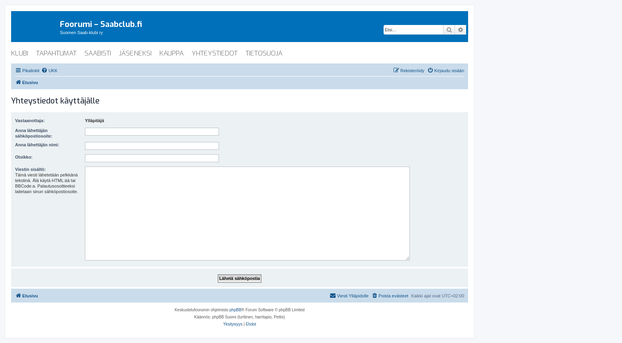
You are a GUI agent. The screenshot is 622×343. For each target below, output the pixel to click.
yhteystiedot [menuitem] (215, 53)
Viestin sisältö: (30, 169)
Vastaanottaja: (30, 120)
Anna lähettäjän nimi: (37, 144)
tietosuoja (264, 53)
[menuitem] (49, 70)
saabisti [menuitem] (97, 53)
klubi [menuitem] (19, 53)
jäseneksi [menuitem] (135, 53)
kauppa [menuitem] (171, 53)
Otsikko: (24, 157)
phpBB (236, 310)
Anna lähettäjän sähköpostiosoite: (33, 133)
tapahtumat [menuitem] (56, 53)
